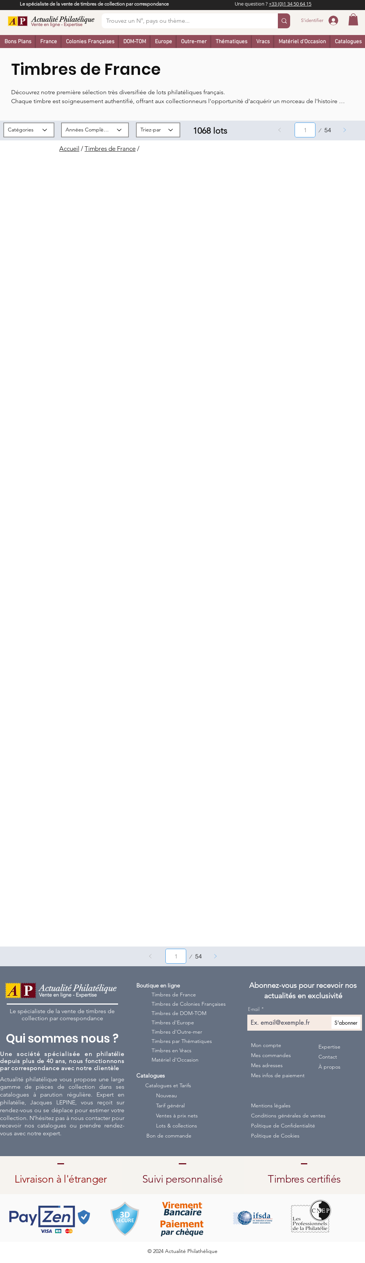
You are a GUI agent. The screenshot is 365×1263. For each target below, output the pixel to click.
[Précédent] (279, 130)
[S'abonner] (346, 1023)
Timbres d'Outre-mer (177, 1031)
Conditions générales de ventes (281, 1115)
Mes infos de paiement (277, 1075)
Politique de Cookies (275, 1135)
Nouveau (166, 1095)
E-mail (254, 1009)
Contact (327, 1056)
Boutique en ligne (158, 985)
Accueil (69, 148)
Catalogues (150, 1075)
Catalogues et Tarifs (168, 1085)
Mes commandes (271, 1055)
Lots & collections (176, 1125)
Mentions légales (271, 1105)
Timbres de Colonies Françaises (184, 1003)
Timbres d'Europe (173, 1022)
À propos (329, 1066)
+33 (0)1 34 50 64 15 (290, 3)
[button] (353, 19)
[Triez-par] (158, 130)
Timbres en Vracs (171, 1050)
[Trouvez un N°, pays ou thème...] (184, 20)
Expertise (329, 1046)
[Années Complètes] (95, 130)
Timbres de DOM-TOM (179, 1013)
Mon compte (266, 1045)
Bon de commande (168, 1135)
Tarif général (170, 1105)
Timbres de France (110, 148)
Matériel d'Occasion (175, 1059)
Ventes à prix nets (177, 1115)
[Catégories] (28, 130)
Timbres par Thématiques (182, 1041)
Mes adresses (267, 1065)
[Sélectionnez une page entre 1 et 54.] (305, 130)
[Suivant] (344, 130)
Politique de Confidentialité (281, 1125)
